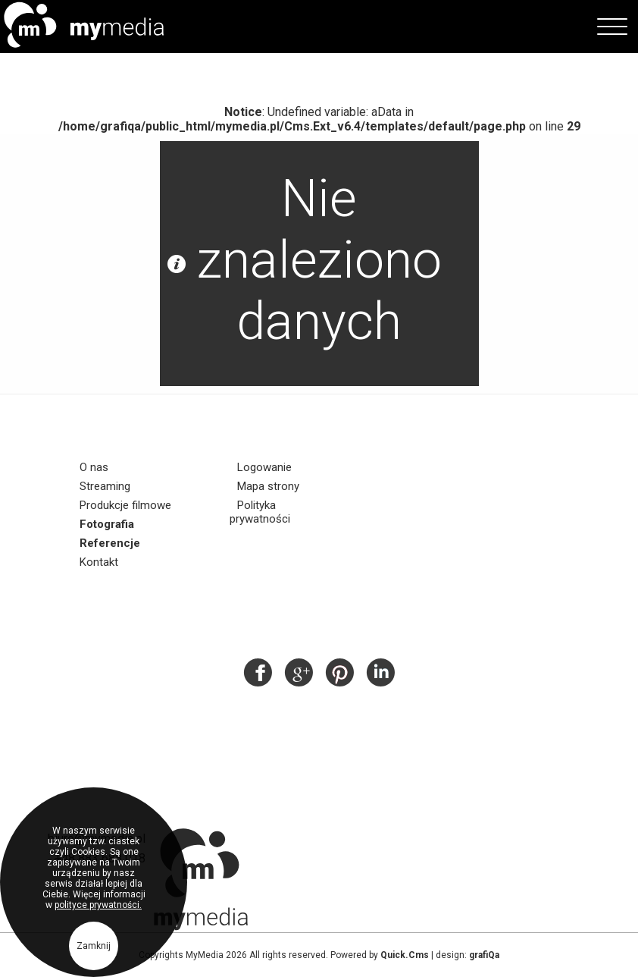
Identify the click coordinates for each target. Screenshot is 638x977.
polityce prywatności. (98, 909)
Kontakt (99, 562)
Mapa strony (268, 486)
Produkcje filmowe (125, 505)
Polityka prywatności (260, 512)
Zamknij (94, 950)
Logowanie (264, 467)
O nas (94, 467)
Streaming (105, 486)
